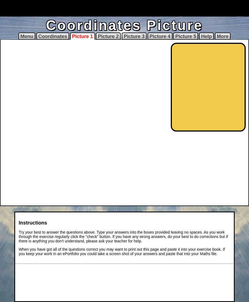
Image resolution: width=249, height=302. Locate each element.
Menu (26, 36)
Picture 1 (82, 36)
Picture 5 (185, 36)
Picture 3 (134, 36)
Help (206, 36)
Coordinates (52, 36)
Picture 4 (160, 36)
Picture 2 (108, 36)
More (223, 36)
